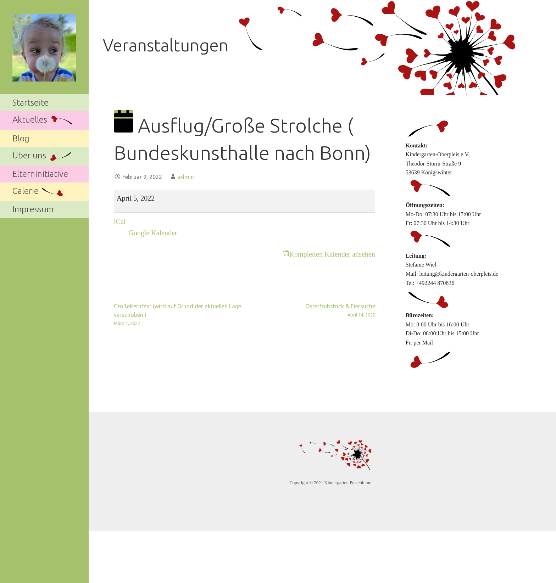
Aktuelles (43, 120)
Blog (20, 138)
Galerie (38, 192)
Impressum (33, 209)
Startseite (30, 102)
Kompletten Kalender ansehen (332, 254)
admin (186, 177)
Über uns (42, 156)
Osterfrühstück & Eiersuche (309, 311)
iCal (120, 221)
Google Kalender (152, 233)
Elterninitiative (40, 174)
